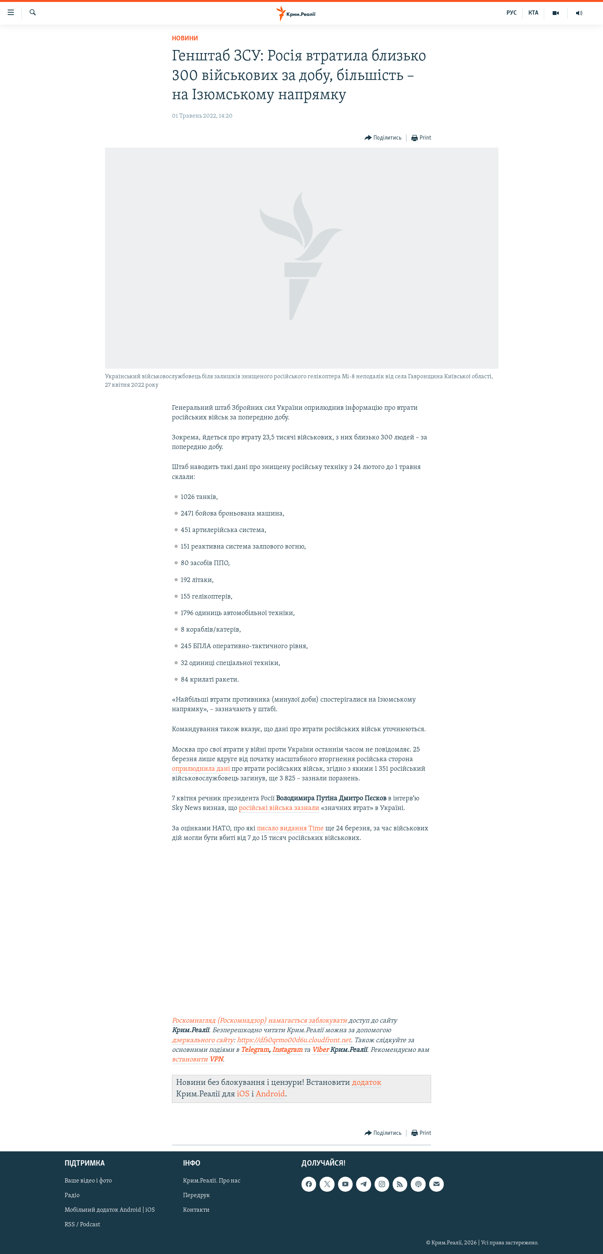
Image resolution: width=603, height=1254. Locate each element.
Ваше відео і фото (88, 1181)
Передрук (196, 1195)
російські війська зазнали (279, 808)
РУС (511, 13)
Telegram (255, 1050)
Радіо (72, 1195)
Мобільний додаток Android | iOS (110, 1210)
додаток (366, 1083)
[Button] (383, 138)
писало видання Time (290, 828)
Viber (321, 1050)
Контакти (196, 1210)
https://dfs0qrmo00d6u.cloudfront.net (294, 1040)
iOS (243, 1094)
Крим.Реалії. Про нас (211, 1181)
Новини (185, 38)
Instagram (287, 1050)
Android (270, 1094)
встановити (197, 1059)
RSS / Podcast (82, 1225)
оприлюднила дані (201, 769)
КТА (533, 13)
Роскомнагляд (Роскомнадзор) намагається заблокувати (259, 1020)
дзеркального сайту (202, 1040)
